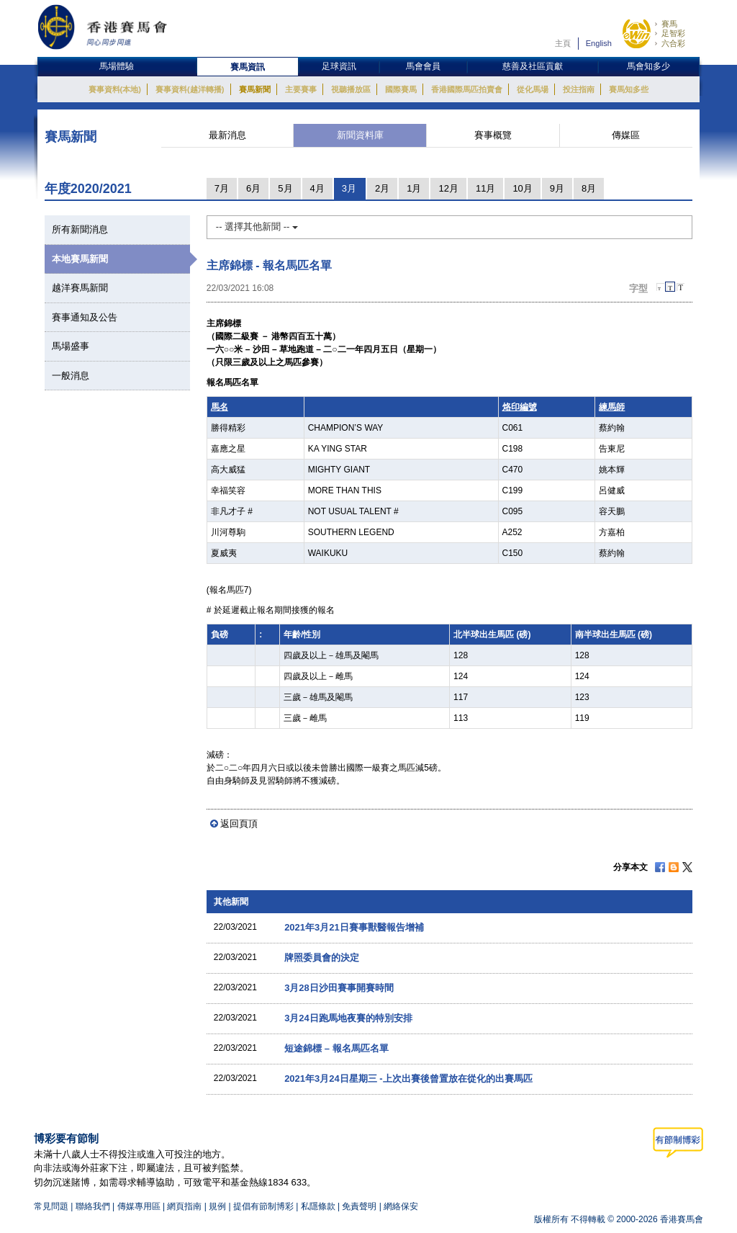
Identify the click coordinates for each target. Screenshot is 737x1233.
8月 (589, 188)
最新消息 (227, 135)
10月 (522, 188)
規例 (218, 1206)
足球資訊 (339, 66)
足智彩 (673, 33)
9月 (557, 188)
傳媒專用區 (138, 1206)
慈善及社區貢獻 (532, 66)
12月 (448, 188)
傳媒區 (626, 135)
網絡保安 (401, 1206)
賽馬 (669, 23)
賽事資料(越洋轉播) (189, 89)
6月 (253, 188)
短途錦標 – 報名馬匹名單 (336, 1048)
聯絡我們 (93, 1206)
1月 (414, 188)
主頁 (563, 43)
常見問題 (51, 1206)
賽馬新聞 (255, 89)
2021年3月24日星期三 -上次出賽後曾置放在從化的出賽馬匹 (408, 1078)
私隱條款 (318, 1206)
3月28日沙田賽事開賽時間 (339, 987)
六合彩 (673, 43)
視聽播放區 (351, 89)
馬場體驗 (116, 66)
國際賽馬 (401, 89)
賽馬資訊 (247, 67)
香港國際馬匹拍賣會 (466, 89)
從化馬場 (532, 89)
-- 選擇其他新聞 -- (257, 226)
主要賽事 (301, 89)
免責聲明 (359, 1206)
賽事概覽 (493, 135)
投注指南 (578, 89)
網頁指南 (184, 1206)
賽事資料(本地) (115, 89)
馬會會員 (423, 66)
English (599, 43)
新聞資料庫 (360, 135)
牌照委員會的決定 (321, 957)
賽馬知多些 (628, 89)
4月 (317, 188)
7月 (221, 188)
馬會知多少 (648, 66)
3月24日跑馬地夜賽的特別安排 (348, 1018)
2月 (382, 188)
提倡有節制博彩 (263, 1206)
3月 (349, 188)
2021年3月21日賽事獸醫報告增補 (354, 927)
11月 (485, 188)
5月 (285, 188)
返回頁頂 (239, 823)
